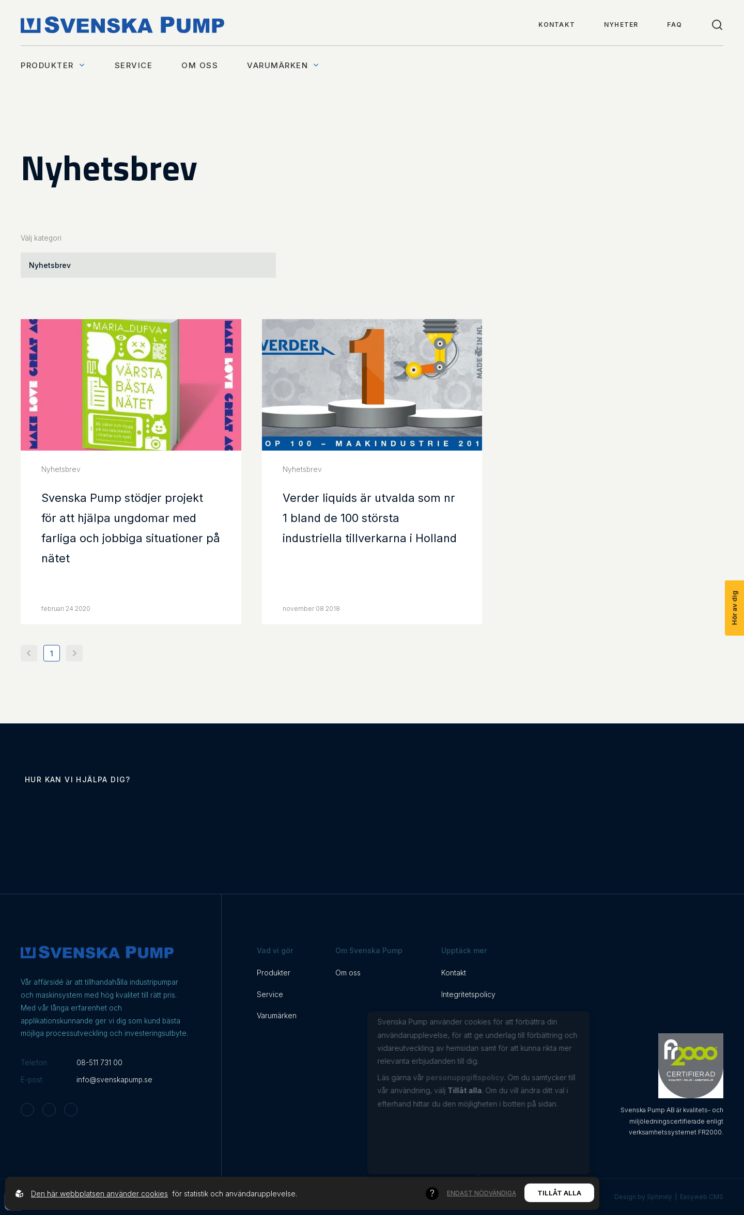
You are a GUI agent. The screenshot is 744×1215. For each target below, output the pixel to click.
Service (134, 65)
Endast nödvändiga (481, 1193)
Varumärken (283, 65)
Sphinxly (659, 1197)
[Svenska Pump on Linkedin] (71, 1109)
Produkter (53, 65)
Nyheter (621, 24)
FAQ (674, 24)
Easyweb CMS (701, 1197)
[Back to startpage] (122, 25)
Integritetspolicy (468, 994)
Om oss (199, 65)
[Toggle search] (717, 25)
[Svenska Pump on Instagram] (27, 1109)
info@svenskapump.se (114, 1080)
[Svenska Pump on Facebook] (49, 1109)
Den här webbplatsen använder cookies (99, 1193)
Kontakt (556, 24)
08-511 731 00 (99, 1063)
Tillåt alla (559, 1193)
